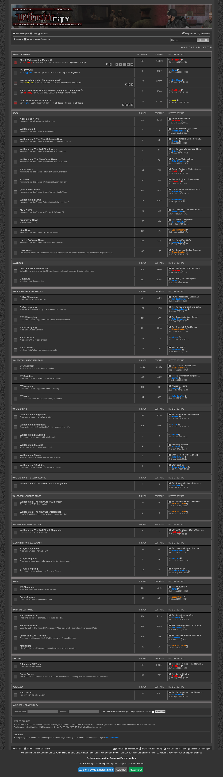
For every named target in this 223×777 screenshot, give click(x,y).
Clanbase (25, 278)
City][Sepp (28, 72)
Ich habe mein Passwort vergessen (117, 711)
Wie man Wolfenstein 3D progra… (187, 625)
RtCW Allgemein (29, 297)
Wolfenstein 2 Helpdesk (33, 424)
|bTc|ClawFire (178, 396)
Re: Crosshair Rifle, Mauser (184, 327)
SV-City (62, 72)
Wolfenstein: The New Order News (38, 159)
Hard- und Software (23, 610)
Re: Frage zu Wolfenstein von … (186, 414)
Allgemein (18, 263)
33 (128, 64)
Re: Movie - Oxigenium (182, 220)
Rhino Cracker (178, 252)
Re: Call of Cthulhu (180, 674)
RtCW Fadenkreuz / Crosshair (185, 297)
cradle (175, 434)
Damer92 (176, 617)
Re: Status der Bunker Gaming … (187, 250)
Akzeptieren (136, 769)
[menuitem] (33, 34)
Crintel (175, 151)
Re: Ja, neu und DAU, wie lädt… (186, 307)
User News (26, 250)
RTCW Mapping (28, 317)
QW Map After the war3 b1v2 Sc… (187, 189)
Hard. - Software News (32, 240)
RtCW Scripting (28, 327)
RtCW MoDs (26, 347)
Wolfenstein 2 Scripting (32, 465)
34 (132, 64)
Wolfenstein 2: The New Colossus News (41, 139)
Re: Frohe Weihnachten (182, 159)
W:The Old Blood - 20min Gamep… (188, 530)
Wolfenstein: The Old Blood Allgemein (40, 530)
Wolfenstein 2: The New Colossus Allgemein (44, 483)
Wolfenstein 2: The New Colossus (29, 478)
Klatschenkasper (179, 309)
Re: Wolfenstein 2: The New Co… (187, 139)
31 (121, 64)
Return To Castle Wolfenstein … (186, 169)
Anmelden (17, 705)
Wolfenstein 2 (20, 409)
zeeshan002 (177, 212)
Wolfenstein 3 (27, 129)
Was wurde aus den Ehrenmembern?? (40, 80)
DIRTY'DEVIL (178, 222)
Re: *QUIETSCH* (179, 587)
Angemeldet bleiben (144, 711)
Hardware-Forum (29, 615)
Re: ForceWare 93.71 (181, 240)
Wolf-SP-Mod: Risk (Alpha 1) (185, 455)
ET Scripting (26, 376)
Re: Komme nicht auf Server (185, 317)
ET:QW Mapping (28, 558)
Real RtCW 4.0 (178, 347)
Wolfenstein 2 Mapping (32, 434)
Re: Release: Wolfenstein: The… (186, 149)
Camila (175, 141)
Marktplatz (25, 645)
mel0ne (175, 388)
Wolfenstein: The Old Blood (27, 525)
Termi (26, 103)
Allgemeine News (29, 119)
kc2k (174, 100)
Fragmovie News (29, 220)
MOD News (26, 210)
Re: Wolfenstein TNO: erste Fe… (186, 501)
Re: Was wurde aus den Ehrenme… (188, 692)
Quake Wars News (30, 189)
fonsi (174, 70)
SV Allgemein (73, 72)
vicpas (175, 337)
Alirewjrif (176, 447)
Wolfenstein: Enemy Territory (28, 360)
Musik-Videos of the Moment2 (36, 60)
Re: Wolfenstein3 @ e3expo (184, 129)
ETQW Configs (178, 568)
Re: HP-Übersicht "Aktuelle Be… (187, 268)
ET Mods (24, 396)
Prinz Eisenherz (179, 131)
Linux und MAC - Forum (33, 635)
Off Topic (62, 62)
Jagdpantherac (179, 230)
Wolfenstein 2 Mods (30, 455)
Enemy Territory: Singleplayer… (186, 179)
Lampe (175, 378)
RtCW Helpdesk (28, 307)
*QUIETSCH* (26, 70)
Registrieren (31, 705)
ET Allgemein (27, 366)
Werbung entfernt (180, 445)
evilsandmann (112, 738)
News (60, 93)
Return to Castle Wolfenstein (28, 291)
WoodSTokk (177, 597)
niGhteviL (176, 121)
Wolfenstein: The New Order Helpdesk (40, 512)
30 (117, 64)
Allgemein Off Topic (78, 62)
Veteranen (65, 83)
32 (124, 64)
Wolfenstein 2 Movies (31, 445)
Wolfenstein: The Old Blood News (38, 149)
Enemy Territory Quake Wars (27, 543)
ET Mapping (26, 386)
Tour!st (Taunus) (179, 299)
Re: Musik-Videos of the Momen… (187, 664)
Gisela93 (176, 637)
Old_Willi (176, 485)
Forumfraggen (27, 597)
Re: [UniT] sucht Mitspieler (184, 278)
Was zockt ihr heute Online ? (35, 100)
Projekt (175, 416)
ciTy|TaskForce (179, 504)
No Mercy (28, 62)
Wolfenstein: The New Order (27, 496)
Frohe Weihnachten (181, 119)
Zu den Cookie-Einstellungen (96, 769)
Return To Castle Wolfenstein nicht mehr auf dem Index (50, 90)
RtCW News (70, 93)
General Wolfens (179, 467)
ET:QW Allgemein (29, 548)
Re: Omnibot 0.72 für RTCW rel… (187, 210)
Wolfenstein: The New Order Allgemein (41, 501)
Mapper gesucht (179, 386)
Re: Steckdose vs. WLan (183, 615)
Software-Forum (28, 625)
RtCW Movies (27, 337)
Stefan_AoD (29, 83)
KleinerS (176, 191)
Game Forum (27, 674)
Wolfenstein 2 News (30, 199)
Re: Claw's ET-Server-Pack (184, 366)
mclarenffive (177, 242)
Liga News (25, 230)
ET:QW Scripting (29, 568)
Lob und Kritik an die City (34, 268)
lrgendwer (176, 349)
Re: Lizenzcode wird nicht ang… (186, 548)
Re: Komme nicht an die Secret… (187, 483)
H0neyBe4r (177, 199)
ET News (24, 179)
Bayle (174, 424)
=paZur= (176, 558)
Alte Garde (77, 83)
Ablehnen (121, 769)
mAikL (175, 281)
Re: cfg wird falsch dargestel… (186, 376)
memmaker (177, 627)
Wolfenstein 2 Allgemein (33, 414)
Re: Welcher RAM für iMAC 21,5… (187, 635)
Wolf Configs (178, 465)
